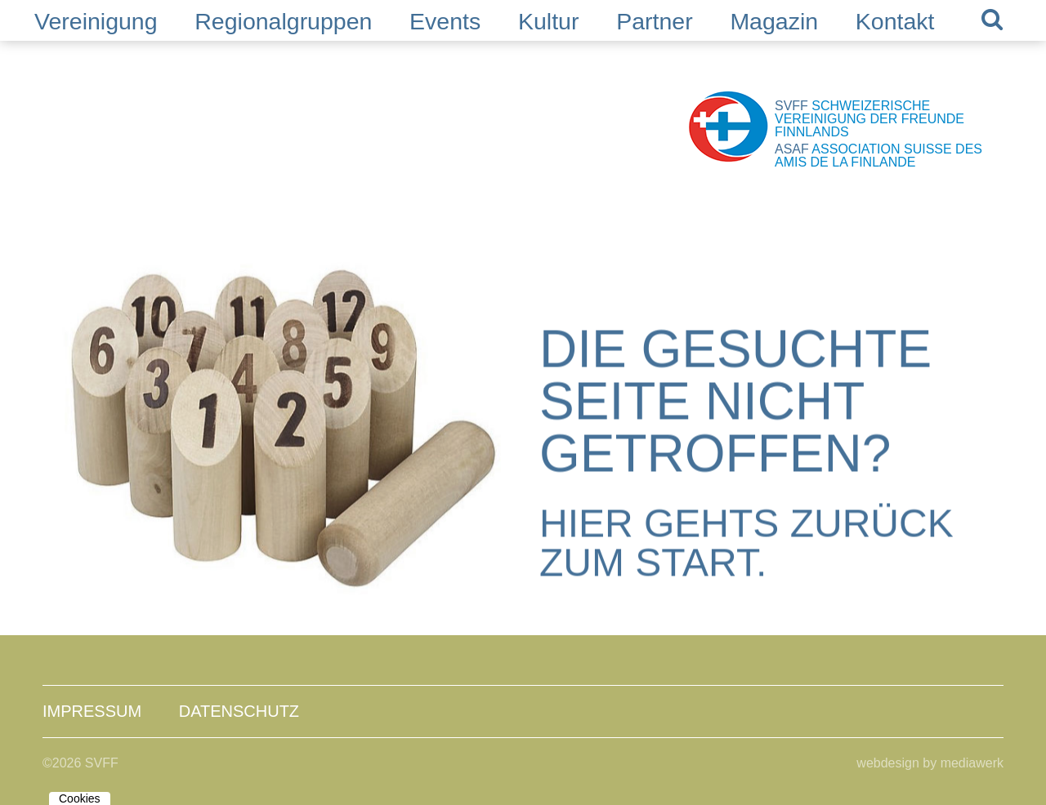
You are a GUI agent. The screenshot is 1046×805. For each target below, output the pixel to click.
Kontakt (895, 21)
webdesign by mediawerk (930, 763)
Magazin (774, 21)
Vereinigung (96, 21)
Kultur (548, 21)
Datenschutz (239, 711)
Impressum (91, 711)
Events (445, 21)
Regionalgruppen (283, 21)
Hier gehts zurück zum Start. (746, 543)
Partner (654, 21)
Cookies (80, 798)
